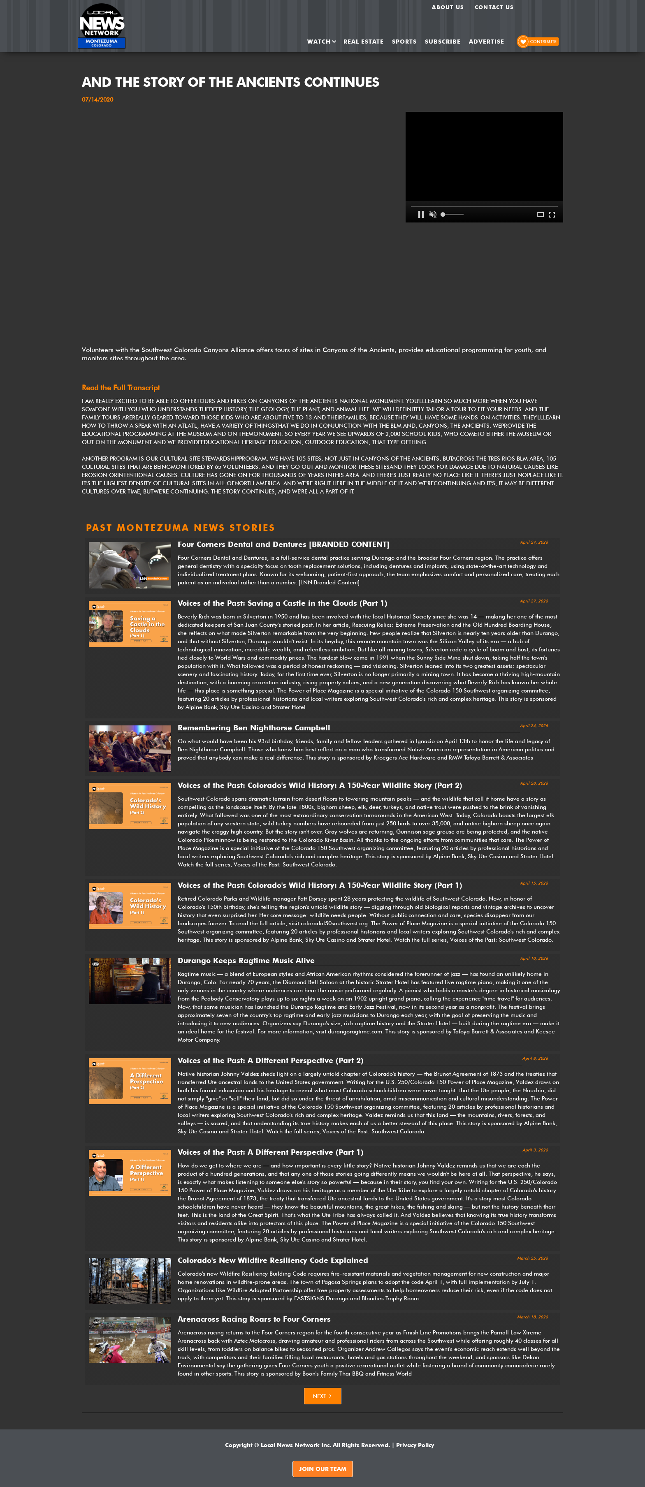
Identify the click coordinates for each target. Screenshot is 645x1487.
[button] (319, 41)
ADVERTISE (486, 41)
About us (448, 7)
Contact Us (494, 7)
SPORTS (404, 41)
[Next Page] (322, 1396)
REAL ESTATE (363, 41)
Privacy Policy (415, 1445)
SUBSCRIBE (443, 41)
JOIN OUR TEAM (322, 1469)
